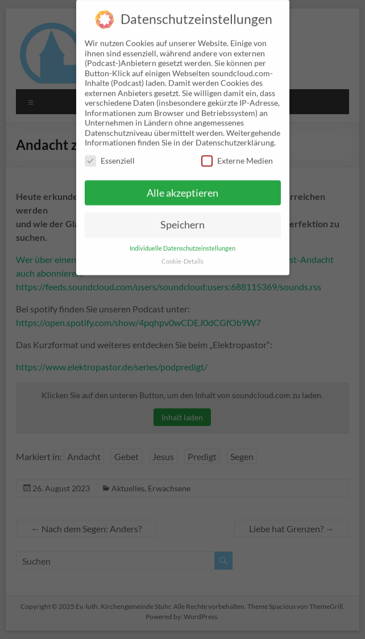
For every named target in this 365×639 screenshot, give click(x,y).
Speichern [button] (182, 217)
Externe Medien (237, 153)
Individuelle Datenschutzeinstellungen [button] (182, 240)
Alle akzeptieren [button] (182, 185)
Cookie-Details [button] (182, 253)
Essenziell (110, 153)
